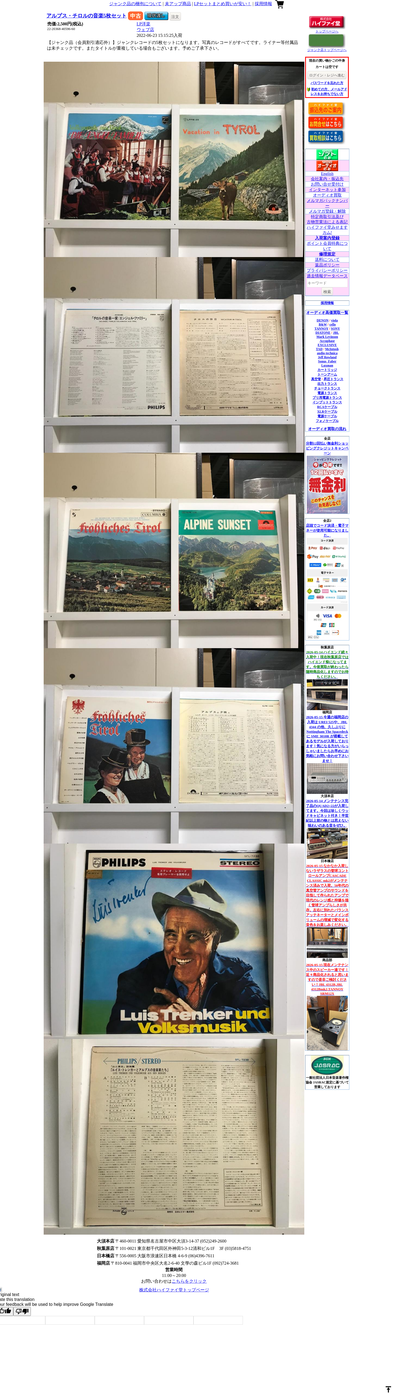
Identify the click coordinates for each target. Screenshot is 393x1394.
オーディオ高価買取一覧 (327, 313)
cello (332, 324)
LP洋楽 (144, 24)
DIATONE (323, 333)
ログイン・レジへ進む (327, 75)
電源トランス (327, 393)
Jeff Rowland (327, 357)
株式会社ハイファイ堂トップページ (174, 1290)
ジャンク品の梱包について (135, 3)
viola (334, 320)
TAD (319, 349)
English (327, 173)
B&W (323, 324)
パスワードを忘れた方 (327, 83)
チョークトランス (327, 388)
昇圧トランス (333, 379)
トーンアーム (327, 374)
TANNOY (321, 328)
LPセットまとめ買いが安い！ (223, 3)
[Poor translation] (22, 1311)
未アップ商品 (178, 3)
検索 (327, 292)
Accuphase (327, 341)
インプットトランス (327, 402)
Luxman (327, 365)
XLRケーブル (327, 411)
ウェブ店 (145, 29)
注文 (175, 16)
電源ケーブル (327, 416)
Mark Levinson (327, 337)
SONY (335, 328)
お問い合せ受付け (327, 184)
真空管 (316, 379)
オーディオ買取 (327, 195)
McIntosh (331, 349)
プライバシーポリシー (327, 270)
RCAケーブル (327, 407)
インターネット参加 (327, 189)
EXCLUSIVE (327, 345)
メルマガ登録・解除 (327, 211)
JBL (336, 333)
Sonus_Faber (327, 361)
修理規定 (327, 254)
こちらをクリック (189, 1281)
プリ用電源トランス (327, 398)
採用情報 (263, 3)
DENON (322, 320)
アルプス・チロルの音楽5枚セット (86, 16)
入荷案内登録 (327, 238)
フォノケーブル (327, 421)
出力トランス (327, 384)
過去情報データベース (327, 276)
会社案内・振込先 (327, 179)
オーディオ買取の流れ (327, 429)
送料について (327, 259)
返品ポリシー (327, 265)
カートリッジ (327, 370)
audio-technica (327, 353)
